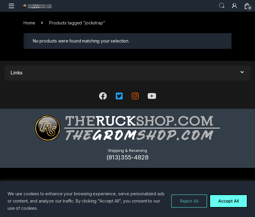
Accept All (228, 200)
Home (29, 22)
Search (222, 5)
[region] (127, 199)
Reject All (189, 200)
